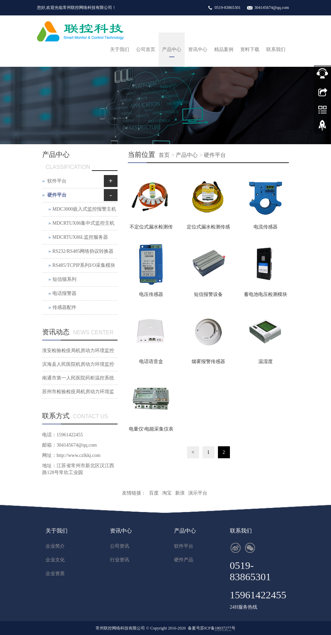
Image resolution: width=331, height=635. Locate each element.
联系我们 (275, 49)
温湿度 (265, 361)
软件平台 (56, 181)
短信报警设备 (208, 294)
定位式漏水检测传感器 (208, 229)
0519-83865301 (227, 7)
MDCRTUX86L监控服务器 (80, 237)
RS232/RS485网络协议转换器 (82, 251)
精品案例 (223, 49)
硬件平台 (215, 155)
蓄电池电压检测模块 (265, 294)
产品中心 (171, 49)
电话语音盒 (151, 361)
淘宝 (167, 493)
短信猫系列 (64, 279)
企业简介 (55, 546)
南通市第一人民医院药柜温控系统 (78, 378)
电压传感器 (151, 294)
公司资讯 (119, 546)
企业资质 (55, 573)
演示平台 (197, 493)
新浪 (180, 493)
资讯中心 (197, 49)
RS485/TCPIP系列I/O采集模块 (83, 265)
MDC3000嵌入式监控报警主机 (84, 209)
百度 (154, 493)
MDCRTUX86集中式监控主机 (83, 223)
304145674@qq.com (271, 7)
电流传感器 (266, 226)
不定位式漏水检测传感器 (151, 229)
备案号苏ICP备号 (211, 628)
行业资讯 (119, 559)
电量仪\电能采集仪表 (151, 429)
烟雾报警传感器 (208, 361)
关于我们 (119, 49)
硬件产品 (183, 559)
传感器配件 (64, 307)
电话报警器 (64, 293)
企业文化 (55, 559)
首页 (164, 155)
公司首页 (145, 49)
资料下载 (249, 49)
